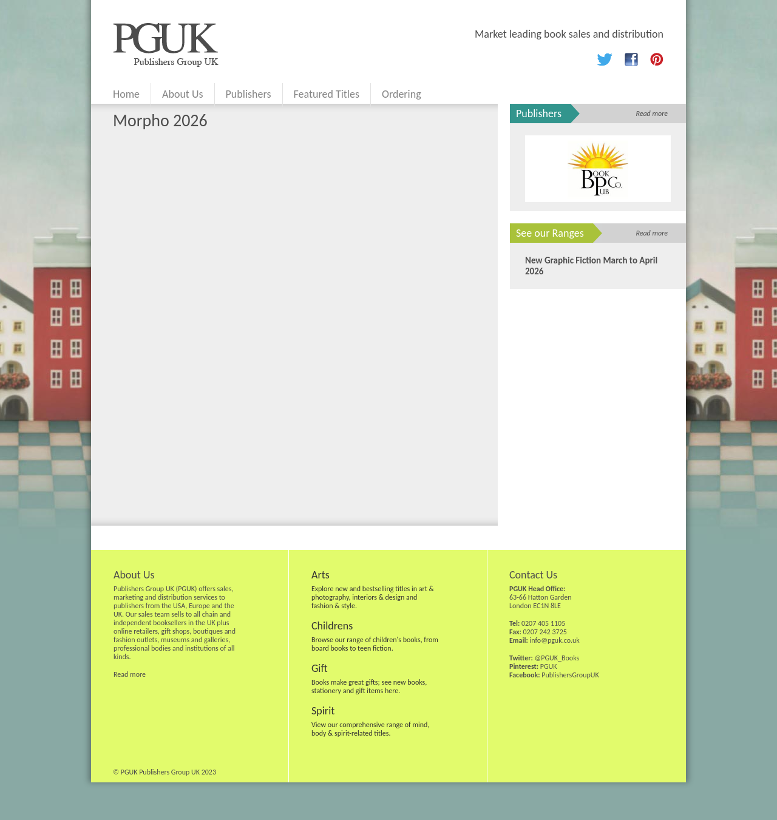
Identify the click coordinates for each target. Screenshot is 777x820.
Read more (652, 113)
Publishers (248, 94)
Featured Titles (326, 94)
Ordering (401, 94)
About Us (182, 94)
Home (126, 94)
